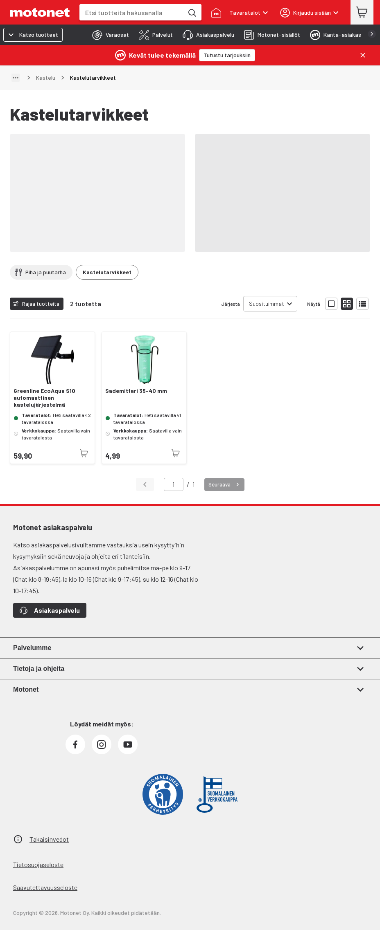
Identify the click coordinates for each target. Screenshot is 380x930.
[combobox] (131, 12)
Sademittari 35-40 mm (136, 391)
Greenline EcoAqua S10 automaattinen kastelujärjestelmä (44, 398)
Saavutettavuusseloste (45, 887)
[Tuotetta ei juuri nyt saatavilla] (84, 453)
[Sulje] (363, 55)
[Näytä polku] (15, 78)
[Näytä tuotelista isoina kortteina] (331, 304)
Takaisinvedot (49, 839)
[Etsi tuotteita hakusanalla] (191, 12)
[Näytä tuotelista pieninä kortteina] (347, 304)
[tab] (108, 35)
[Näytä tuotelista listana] (362, 304)
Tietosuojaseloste (38, 864)
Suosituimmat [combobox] (266, 303)
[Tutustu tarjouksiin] (227, 55)
